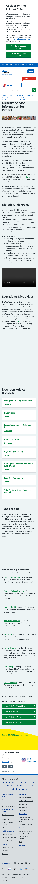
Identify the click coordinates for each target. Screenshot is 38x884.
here (28, 177)
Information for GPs (8, 834)
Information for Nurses (9, 837)
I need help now (29, 78)
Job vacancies (23, 810)
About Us (5, 850)
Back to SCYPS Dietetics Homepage (15, 735)
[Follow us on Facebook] (15, 864)
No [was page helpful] (11, 766)
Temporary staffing (25, 797)
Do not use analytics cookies (18, 55)
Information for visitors (9, 828)
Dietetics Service (26, 98)
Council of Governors (25, 824)
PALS (20, 842)
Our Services (19, 96)
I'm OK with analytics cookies (18, 47)
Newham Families (10, 607)
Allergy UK (8, 634)
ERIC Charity (8, 667)
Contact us (22, 828)
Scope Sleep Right (10, 683)
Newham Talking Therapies (14, 591)
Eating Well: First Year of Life (14, 706)
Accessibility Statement (9, 806)
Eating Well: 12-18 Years (13, 722)
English (7, 85)
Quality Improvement (8, 803)
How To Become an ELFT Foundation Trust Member (26, 819)
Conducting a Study (8, 847)
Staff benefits (23, 807)
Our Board (5, 800)
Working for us (23, 794)
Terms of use (26, 874)
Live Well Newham (11, 648)
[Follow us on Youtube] (22, 864)
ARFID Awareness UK (12, 621)
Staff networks (23, 804)
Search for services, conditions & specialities (8, 817)
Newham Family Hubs (12, 577)
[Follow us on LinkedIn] (26, 864)
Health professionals (8, 831)
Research (4, 844)
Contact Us (5, 762)
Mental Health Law (8, 841)
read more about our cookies (20, 39)
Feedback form (16, 874)
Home (4, 96)
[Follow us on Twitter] (19, 864)
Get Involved (23, 814)
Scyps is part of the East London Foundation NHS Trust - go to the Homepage (17, 65)
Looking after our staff (26, 801)
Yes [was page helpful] (5, 766)
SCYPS (11, 96)
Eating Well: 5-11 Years (12, 717)
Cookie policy (6, 874)
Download (8, 404)
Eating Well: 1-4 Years (12, 712)
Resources (5, 854)
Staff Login (22, 845)
